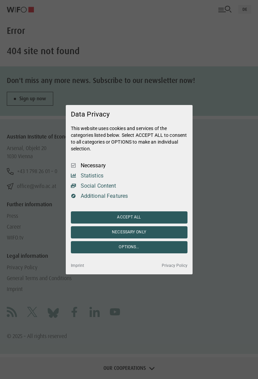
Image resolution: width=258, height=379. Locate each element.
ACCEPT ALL (129, 217)
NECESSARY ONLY (129, 232)
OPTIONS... (129, 247)
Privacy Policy (174, 266)
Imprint (77, 266)
